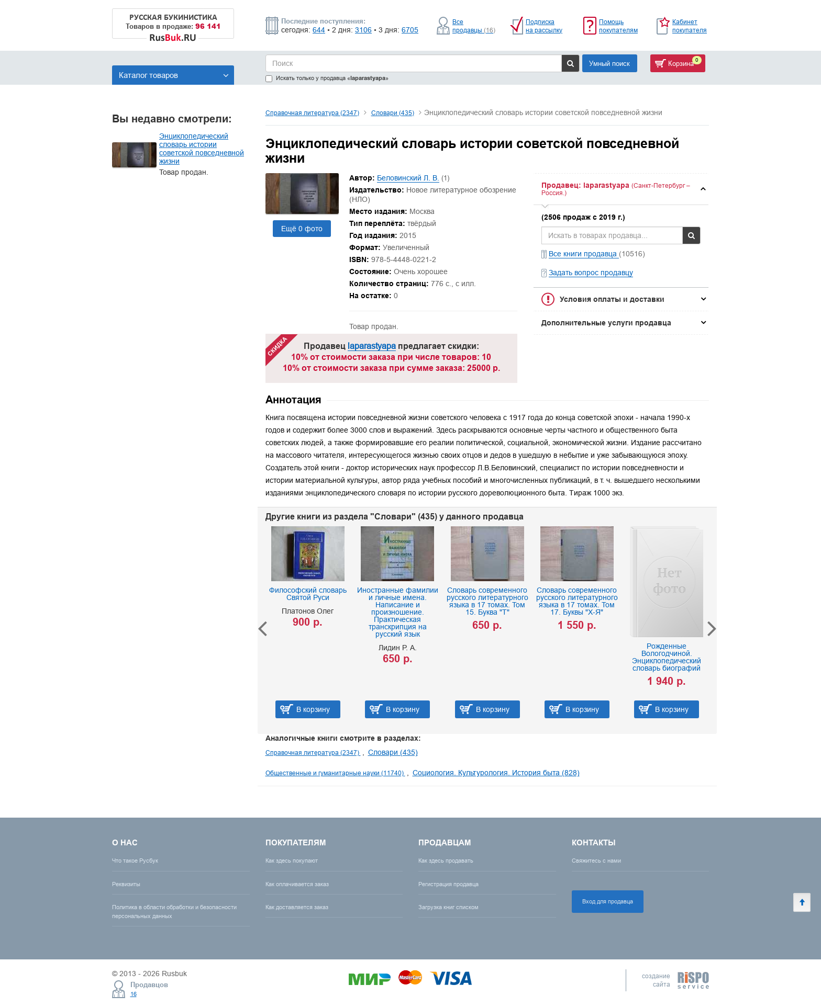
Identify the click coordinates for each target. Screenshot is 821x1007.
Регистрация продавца (448, 884)
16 (133, 994)
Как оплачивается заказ (297, 884)
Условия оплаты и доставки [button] (612, 299)
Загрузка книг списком (448, 907)
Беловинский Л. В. (408, 178)
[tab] (621, 189)
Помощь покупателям (618, 26)
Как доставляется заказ (296, 907)
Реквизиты (126, 884)
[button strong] (621, 189)
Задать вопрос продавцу (591, 272)
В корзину (313, 709)
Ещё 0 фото (302, 228)
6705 (410, 30)
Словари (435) (392, 113)
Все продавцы (473, 26)
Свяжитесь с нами (596, 860)
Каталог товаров (174, 75)
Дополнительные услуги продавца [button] (606, 323)
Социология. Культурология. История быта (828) (496, 772)
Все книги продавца (584, 254)
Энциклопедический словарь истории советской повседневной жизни (201, 148)
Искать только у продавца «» (327, 78)
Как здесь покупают (291, 860)
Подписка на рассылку (544, 26)
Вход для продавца (607, 901)
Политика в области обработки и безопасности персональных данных (174, 911)
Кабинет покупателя (689, 26)
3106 (363, 30)
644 (319, 30)
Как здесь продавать (445, 860)
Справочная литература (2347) (312, 113)
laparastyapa (372, 345)
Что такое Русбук (135, 860)
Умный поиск (609, 63)
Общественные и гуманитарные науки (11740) (335, 773)
